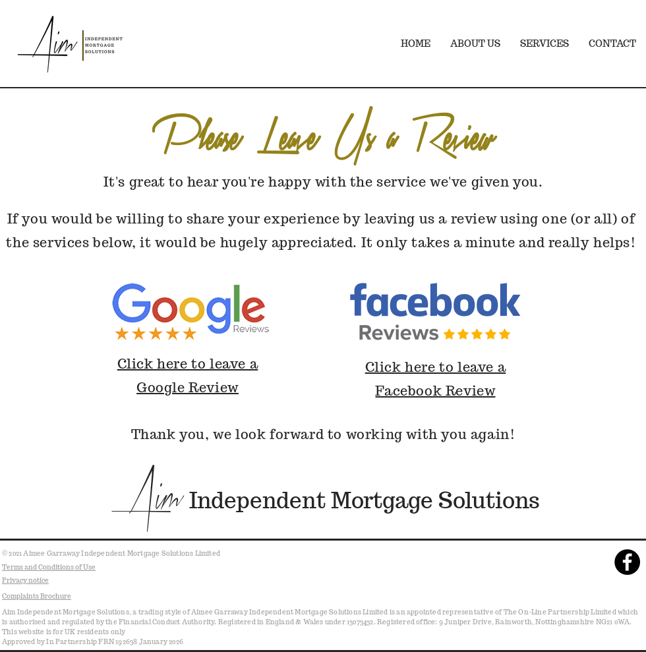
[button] (544, 43)
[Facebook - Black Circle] (627, 562)
